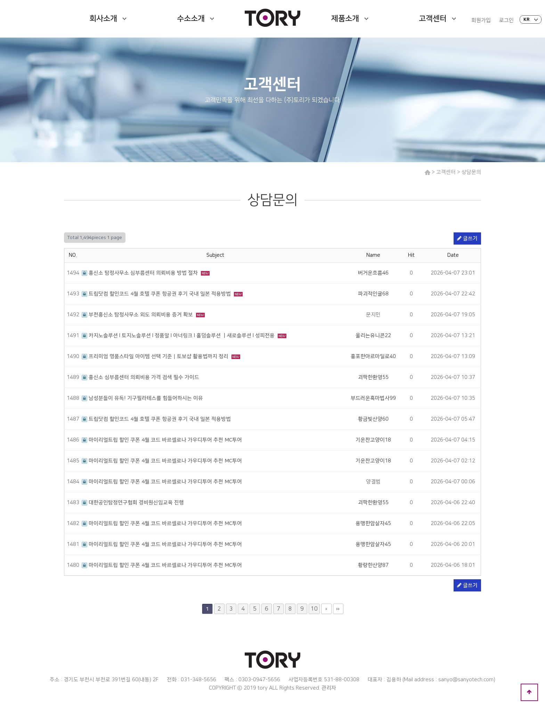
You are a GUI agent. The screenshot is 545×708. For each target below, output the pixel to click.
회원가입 (481, 20)
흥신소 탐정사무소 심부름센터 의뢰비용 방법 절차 (140, 273)
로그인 (506, 20)
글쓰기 (467, 238)
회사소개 (107, 18)
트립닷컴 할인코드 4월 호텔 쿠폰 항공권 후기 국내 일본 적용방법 (157, 294)
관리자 (329, 688)
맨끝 (338, 609)
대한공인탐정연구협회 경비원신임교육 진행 (133, 503)
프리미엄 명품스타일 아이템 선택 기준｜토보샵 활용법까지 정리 (156, 356)
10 (314, 609)
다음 (326, 609)
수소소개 (195, 18)
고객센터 (437, 18)
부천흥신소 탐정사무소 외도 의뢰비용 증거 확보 (138, 315)
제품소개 (349, 18)
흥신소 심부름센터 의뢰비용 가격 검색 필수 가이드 (140, 377)
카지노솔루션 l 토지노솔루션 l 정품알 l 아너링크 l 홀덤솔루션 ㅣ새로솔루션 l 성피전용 (179, 336)
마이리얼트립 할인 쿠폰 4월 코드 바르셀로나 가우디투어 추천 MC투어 (162, 440)
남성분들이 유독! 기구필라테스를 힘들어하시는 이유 (142, 398)
